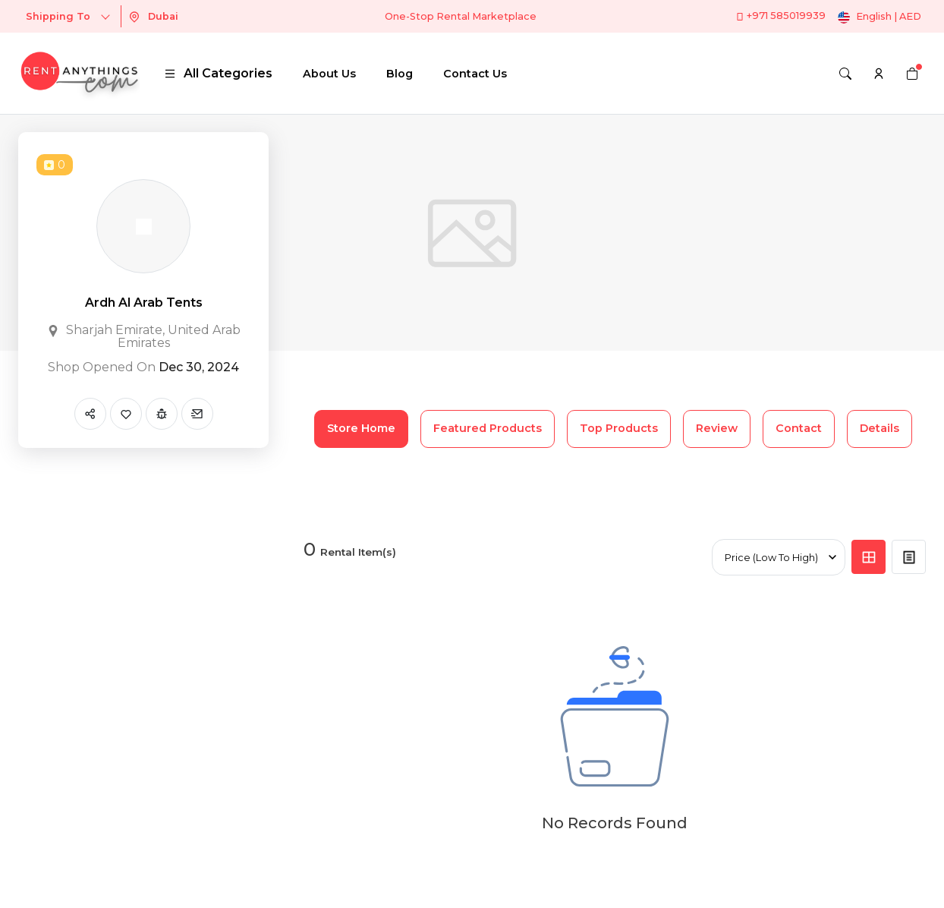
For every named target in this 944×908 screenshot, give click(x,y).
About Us (329, 73)
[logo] (79, 73)
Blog (399, 73)
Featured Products (487, 428)
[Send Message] (197, 414)
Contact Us (475, 73)
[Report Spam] (162, 414)
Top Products (619, 428)
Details (879, 428)
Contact (799, 428)
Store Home (361, 428)
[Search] (845, 73)
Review (717, 428)
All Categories (218, 73)
